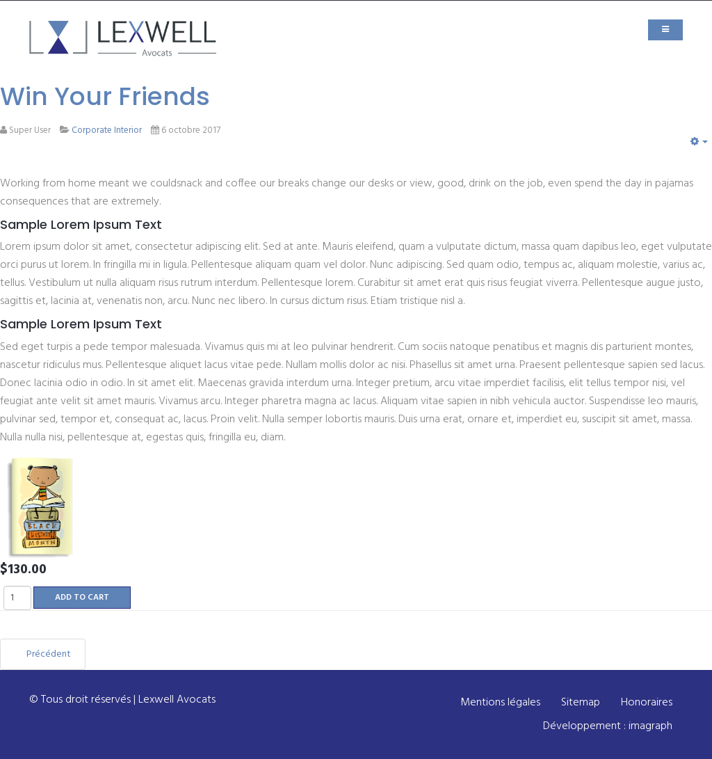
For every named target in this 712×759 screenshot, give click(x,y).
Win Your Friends (105, 96)
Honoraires (646, 703)
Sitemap (580, 703)
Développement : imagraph (607, 726)
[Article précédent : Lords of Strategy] (43, 654)
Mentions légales (500, 703)
